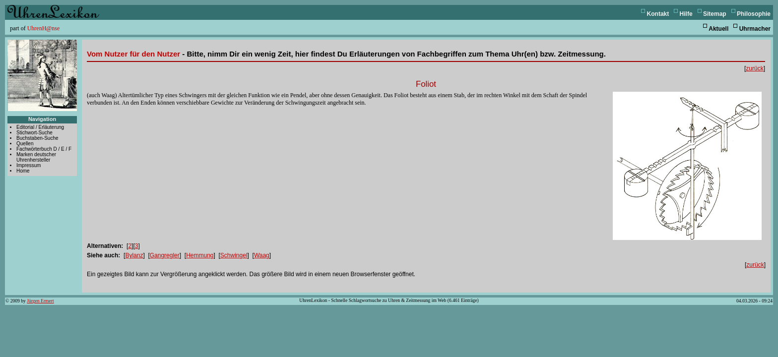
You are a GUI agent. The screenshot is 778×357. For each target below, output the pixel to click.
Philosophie (754, 13)
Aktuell (718, 28)
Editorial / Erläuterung (40, 127)
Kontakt (658, 13)
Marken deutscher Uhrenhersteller (36, 157)
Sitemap (714, 13)
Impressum (28, 165)
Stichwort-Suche (34, 132)
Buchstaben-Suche (37, 138)
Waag (261, 255)
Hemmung (199, 255)
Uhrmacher (755, 28)
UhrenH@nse (43, 28)
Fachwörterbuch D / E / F (43, 149)
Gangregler (165, 255)
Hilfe (686, 13)
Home (23, 171)
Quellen (24, 143)
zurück (754, 68)
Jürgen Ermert (40, 300)
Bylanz (134, 255)
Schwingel (234, 255)
